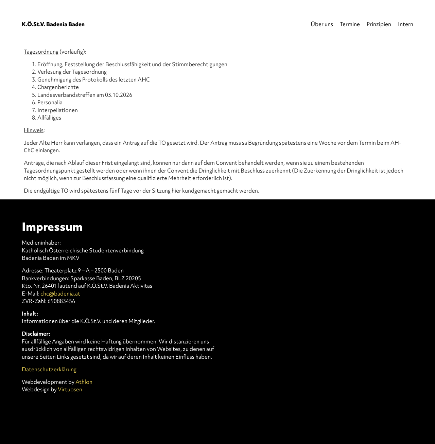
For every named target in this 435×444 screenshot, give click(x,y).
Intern (405, 24)
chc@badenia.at (60, 293)
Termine (350, 24)
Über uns (322, 24)
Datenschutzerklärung (49, 369)
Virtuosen (70, 389)
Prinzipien (379, 24)
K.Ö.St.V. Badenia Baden (53, 24)
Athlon (83, 382)
